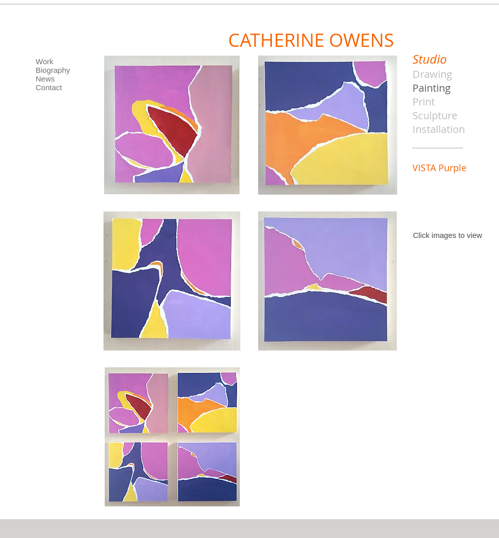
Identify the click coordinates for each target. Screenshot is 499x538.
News (45, 78)
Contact (49, 87)
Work (44, 61)
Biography (53, 70)
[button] (171, 125)
